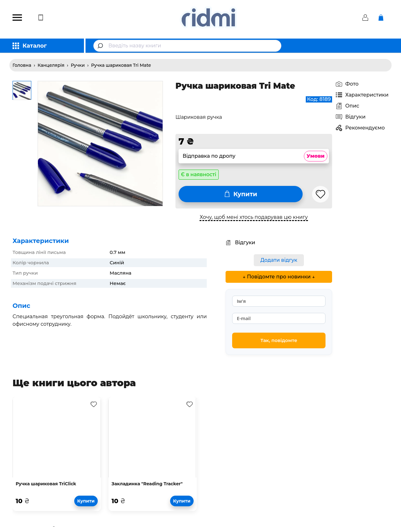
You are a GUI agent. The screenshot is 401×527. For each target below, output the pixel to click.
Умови (316, 156)
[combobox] (187, 46)
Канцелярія (51, 65)
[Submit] (101, 46)
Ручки (78, 65)
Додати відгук (278, 260)
